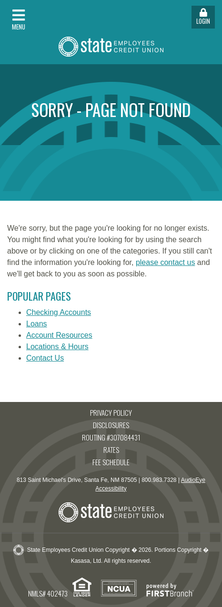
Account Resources (59, 335)
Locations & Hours (57, 347)
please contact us (165, 262)
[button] (55, 17)
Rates (111, 449)
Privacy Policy (111, 412)
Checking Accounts (58, 312)
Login (203, 17)
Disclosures (111, 425)
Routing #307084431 (111, 437)
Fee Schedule (111, 462)
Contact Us (45, 358)
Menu (18, 19)
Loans (36, 324)
